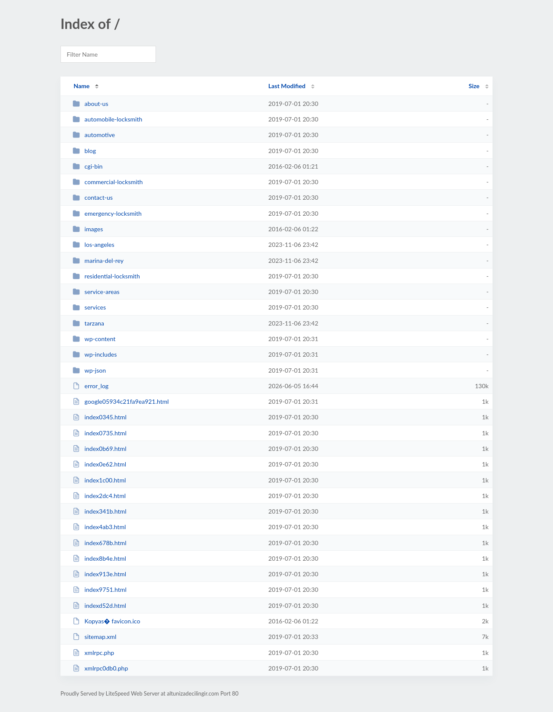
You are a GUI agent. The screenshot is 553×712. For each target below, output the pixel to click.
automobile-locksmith (107, 119)
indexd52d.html (99, 605)
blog (84, 150)
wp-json (89, 370)
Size (474, 85)
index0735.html (100, 433)
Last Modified (286, 85)
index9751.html (100, 589)
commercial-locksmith (108, 181)
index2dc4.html (99, 495)
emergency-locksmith (107, 213)
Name (81, 85)
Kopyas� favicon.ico (106, 621)
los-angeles (93, 244)
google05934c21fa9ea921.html (121, 401)
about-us (90, 103)
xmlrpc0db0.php (100, 668)
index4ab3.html (99, 526)
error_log (90, 386)
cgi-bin (87, 166)
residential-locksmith (106, 276)
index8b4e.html (99, 558)
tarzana (88, 323)
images (88, 229)
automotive (94, 134)
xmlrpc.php (93, 652)
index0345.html (100, 417)
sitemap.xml (94, 636)
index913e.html (99, 574)
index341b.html (99, 511)
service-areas (96, 291)
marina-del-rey (98, 260)
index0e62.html (99, 464)
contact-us (93, 197)
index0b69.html (99, 448)
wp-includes (95, 354)
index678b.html (99, 542)
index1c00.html (99, 480)
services (89, 307)
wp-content (94, 338)
